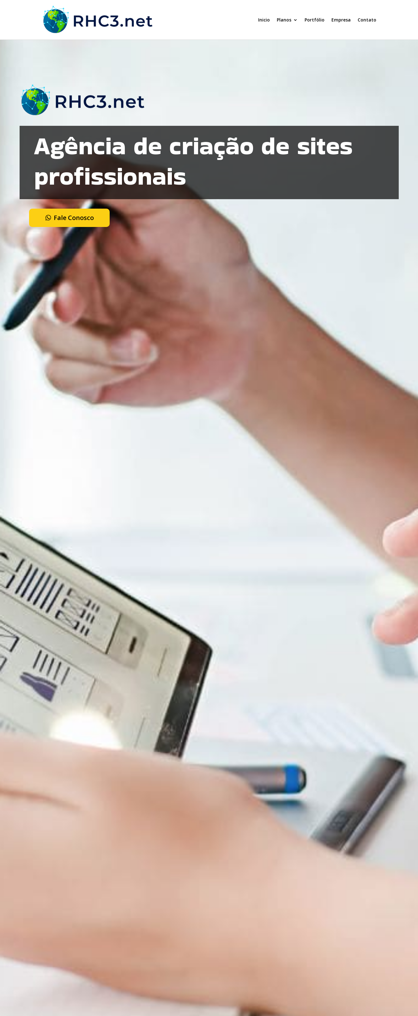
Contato (367, 20)
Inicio (264, 20)
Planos (284, 20)
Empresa (341, 20)
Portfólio (314, 20)
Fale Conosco (74, 217)
